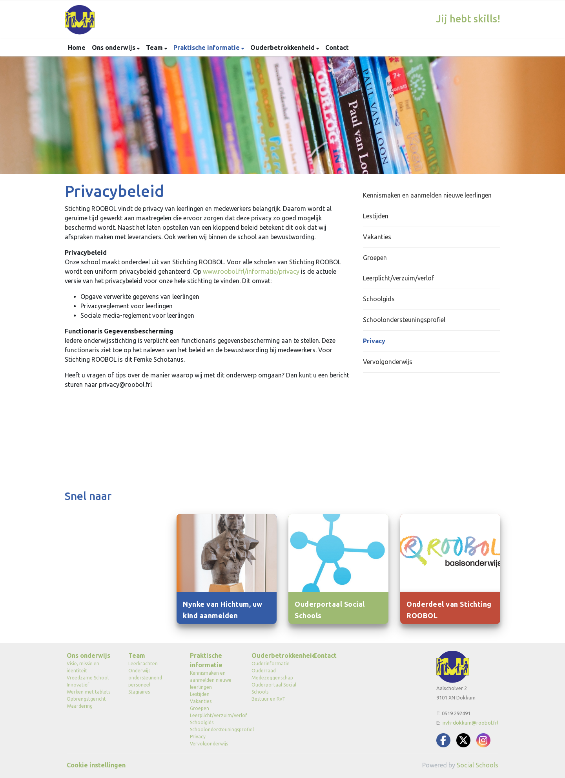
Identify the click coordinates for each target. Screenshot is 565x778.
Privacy (374, 340)
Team (155, 47)
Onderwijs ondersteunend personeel (145, 677)
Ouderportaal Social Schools (274, 688)
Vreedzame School (88, 677)
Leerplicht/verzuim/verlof (398, 278)
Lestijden (375, 216)
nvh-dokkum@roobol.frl (470, 722)
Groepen (375, 257)
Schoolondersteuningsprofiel (404, 319)
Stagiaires (139, 691)
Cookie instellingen (96, 765)
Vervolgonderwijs (387, 361)
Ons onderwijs (114, 47)
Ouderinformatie (271, 663)
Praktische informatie (207, 47)
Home (77, 47)
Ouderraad (264, 670)
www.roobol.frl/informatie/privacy (251, 271)
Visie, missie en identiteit (83, 667)
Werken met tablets (88, 691)
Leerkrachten (143, 663)
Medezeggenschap (272, 677)
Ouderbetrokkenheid (283, 47)
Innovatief (78, 684)
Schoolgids (379, 298)
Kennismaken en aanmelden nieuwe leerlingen (427, 195)
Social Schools (477, 765)
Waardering (80, 705)
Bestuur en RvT (268, 698)
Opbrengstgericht (86, 698)
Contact (337, 47)
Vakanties (377, 236)
